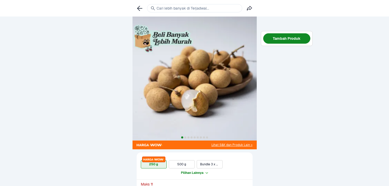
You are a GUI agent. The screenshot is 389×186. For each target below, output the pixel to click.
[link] (232, 145)
